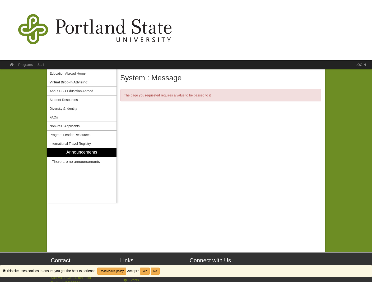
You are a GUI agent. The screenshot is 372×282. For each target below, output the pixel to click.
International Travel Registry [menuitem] (70, 144)
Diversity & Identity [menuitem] (63, 108)
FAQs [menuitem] (54, 117)
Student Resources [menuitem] (64, 100)
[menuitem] (81, 82)
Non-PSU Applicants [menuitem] (65, 126)
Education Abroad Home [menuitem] (68, 73)
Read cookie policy (112, 271)
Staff (40, 65)
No (155, 271)
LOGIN (360, 65)
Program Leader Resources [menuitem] (70, 135)
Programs (25, 65)
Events (131, 280)
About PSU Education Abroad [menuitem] (71, 91)
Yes (145, 271)
